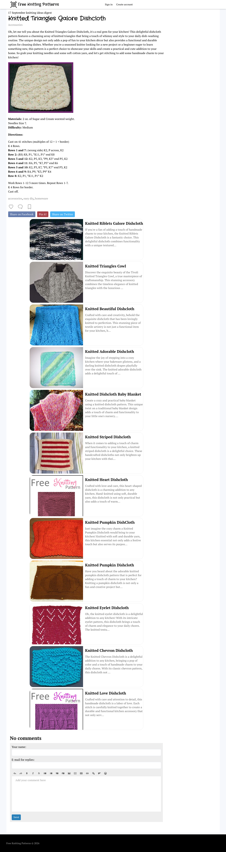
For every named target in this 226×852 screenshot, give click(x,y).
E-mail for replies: (23, 760)
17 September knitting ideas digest (30, 13)
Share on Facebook (22, 214)
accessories (15, 198)
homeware (41, 198)
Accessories (15, 25)
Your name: (19, 747)
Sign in (109, 4)
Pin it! (43, 214)
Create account (124, 4)
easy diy (28, 198)
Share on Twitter (62, 214)
